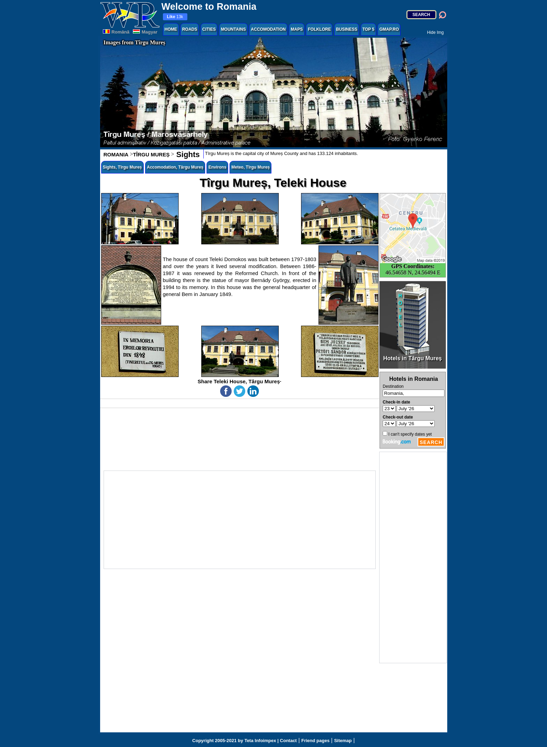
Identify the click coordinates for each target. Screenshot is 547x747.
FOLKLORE (319, 29)
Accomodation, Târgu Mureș (175, 167)
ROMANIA (116, 154)
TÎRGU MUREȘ (151, 154)
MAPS (297, 29)
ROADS (189, 29)
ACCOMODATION (268, 29)
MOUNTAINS (233, 29)
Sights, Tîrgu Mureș (122, 167)
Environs (217, 167)
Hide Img (435, 32)
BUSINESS (346, 29)
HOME (171, 29)
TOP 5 (368, 29)
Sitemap (343, 740)
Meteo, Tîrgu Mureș (250, 167)
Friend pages (315, 740)
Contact (288, 740)
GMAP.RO (389, 29)
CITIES (209, 29)
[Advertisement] (413, 557)
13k (175, 16)
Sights (187, 154)
